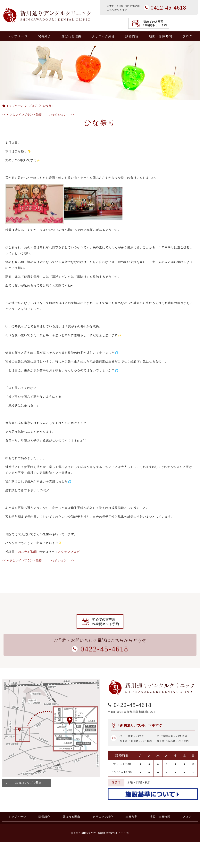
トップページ (18, 36)
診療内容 (132, 36)
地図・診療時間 (160, 36)
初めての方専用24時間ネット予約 (155, 23)
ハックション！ (61, 114)
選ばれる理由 (71, 36)
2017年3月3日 (27, 551)
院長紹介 (44, 36)
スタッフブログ (69, 551)
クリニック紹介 (103, 36)
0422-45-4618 (195, 378)
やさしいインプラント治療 (22, 114)
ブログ (188, 36)
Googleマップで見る (28, 785)
